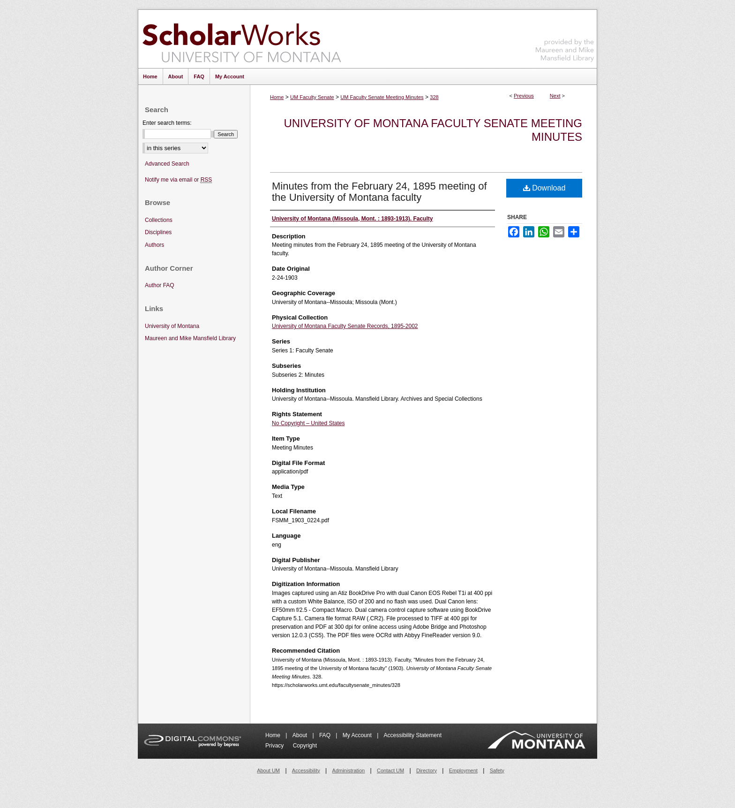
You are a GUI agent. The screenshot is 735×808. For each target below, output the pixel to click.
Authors (154, 245)
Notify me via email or (178, 179)
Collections (158, 220)
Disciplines (158, 232)
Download (544, 188)
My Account (358, 735)
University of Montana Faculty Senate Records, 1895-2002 (345, 326)
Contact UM (390, 770)
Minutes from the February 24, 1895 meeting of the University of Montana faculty (379, 191)
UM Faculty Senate (312, 97)
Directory (426, 770)
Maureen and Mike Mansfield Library (565, 37)
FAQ (325, 735)
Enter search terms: (167, 123)
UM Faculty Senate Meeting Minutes (381, 97)
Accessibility (306, 770)
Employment (463, 770)
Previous (524, 96)
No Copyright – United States (308, 423)
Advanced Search (167, 163)
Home (277, 97)
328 (434, 97)
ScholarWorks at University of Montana (241, 39)
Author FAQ (159, 285)
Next (555, 96)
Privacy (275, 745)
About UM (268, 770)
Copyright (305, 745)
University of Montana (172, 326)
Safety (497, 770)
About (300, 735)
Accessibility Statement (413, 735)
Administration (348, 770)
